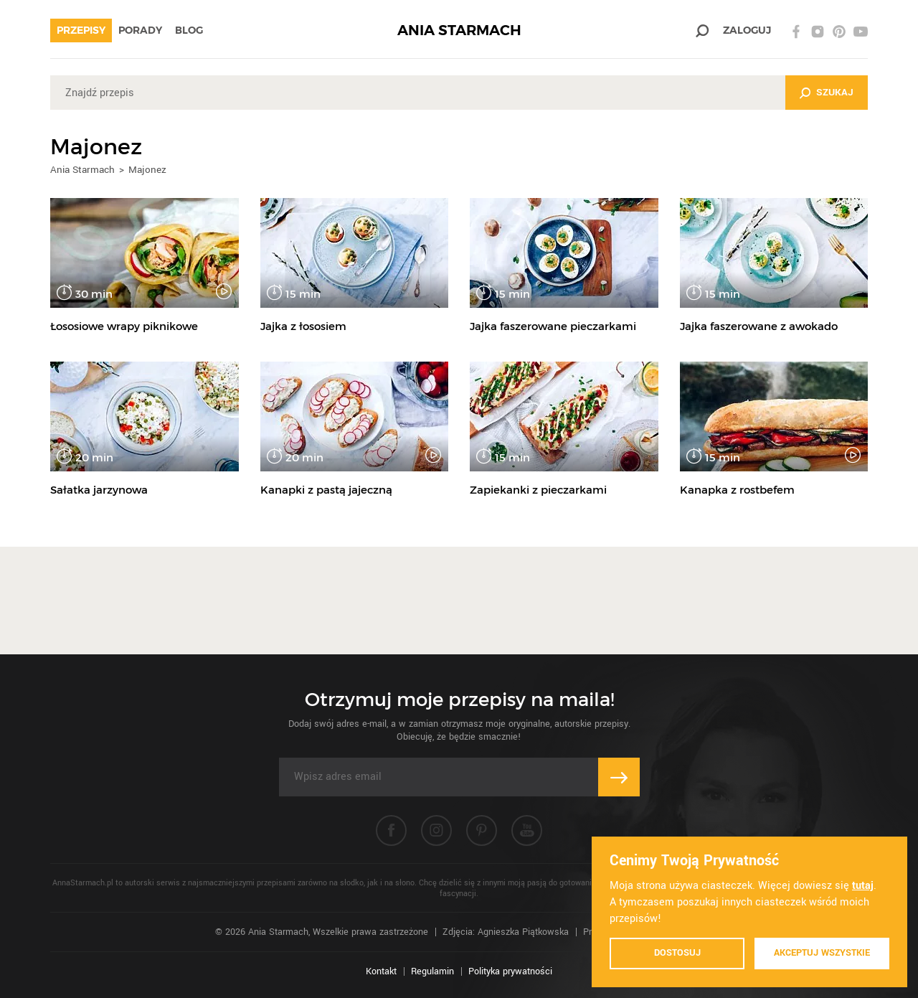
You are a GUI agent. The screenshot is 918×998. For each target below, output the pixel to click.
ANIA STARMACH (459, 30)
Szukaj (834, 92)
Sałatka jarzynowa (99, 489)
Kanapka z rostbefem (737, 489)
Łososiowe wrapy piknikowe (124, 326)
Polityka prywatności (510, 971)
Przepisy (81, 30)
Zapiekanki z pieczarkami (538, 489)
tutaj (863, 885)
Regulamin (432, 971)
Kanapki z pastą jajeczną (326, 489)
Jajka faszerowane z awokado (759, 326)
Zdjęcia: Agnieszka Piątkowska (506, 932)
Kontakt (381, 971)
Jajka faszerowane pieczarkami (553, 326)
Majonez (147, 169)
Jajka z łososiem (303, 326)
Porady (140, 30)
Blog (189, 30)
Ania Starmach (82, 169)
